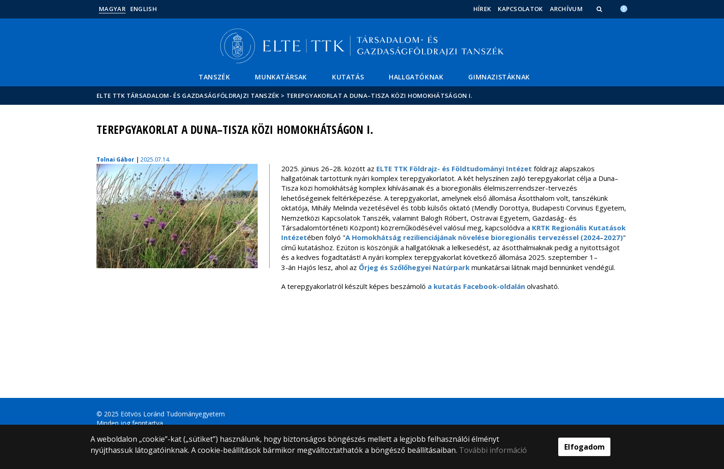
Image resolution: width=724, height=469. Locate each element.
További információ (493, 450)
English (143, 9)
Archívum (566, 9)
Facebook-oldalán (494, 286)
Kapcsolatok (520, 9)
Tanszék (214, 76)
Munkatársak (281, 76)
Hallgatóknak (416, 76)
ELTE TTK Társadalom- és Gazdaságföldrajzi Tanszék (188, 95)
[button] (600, 9)
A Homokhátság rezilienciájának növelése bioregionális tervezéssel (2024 (472, 237)
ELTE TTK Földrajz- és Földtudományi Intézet (454, 168)
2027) (613, 237)
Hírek (482, 9)
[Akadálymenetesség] (623, 8)
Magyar (112, 9)
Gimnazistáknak (499, 76)
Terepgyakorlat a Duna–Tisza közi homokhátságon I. (379, 95)
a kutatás (445, 286)
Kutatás (348, 76)
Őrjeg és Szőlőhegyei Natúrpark (414, 267)
